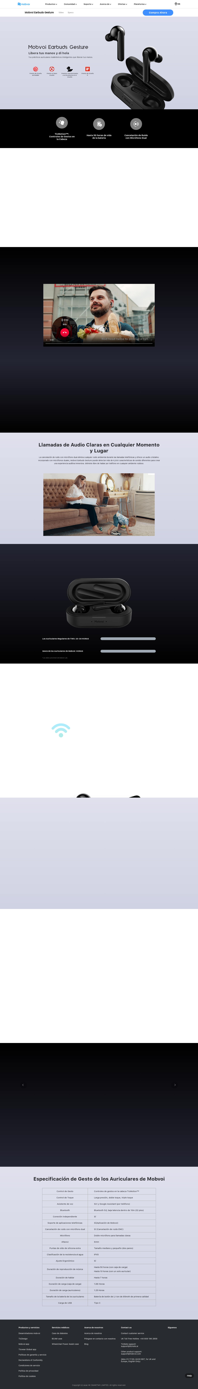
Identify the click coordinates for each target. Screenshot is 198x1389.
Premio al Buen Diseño (52, 74)
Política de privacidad (28, 1371)
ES (179, 4)
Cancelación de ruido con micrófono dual (65, 1229)
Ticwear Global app (27, 1349)
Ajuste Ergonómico (65, 1261)
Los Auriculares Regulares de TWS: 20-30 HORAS (65, 639)
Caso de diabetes (60, 1333)
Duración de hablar (65, 1277)
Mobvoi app (24, 1344)
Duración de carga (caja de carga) (65, 1284)
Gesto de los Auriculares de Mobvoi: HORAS (62, 651)
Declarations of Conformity (31, 1360)
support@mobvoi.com (131, 1354)
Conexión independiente (65, 1216)
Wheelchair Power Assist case (65, 1344)
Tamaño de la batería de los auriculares (65, 1296)
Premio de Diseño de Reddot (36, 74)
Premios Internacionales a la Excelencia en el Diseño (69, 75)
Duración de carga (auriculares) (65, 1290)
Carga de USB (65, 1303)
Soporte (87, 4)
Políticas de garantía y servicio (32, 1355)
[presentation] (23, 1084)
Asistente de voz (65, 1204)
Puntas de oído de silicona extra (65, 1248)
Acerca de (104, 4)
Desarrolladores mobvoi (29, 1333)
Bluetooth (65, 1210)
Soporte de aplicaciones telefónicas (65, 1223)
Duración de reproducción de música (65, 1269)
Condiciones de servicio (29, 1365)
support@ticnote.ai (129, 1346)
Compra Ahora (158, 12)
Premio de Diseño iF (88, 74)
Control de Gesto (65, 1191)
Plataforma (139, 4)
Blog (86, 1344)
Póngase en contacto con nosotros (100, 1339)
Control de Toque (65, 1197)
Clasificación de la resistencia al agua (65, 1254)
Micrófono (65, 1235)
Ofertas (121, 4)
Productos (50, 4)
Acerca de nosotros (93, 1333)
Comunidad (69, 4)
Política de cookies (27, 1376)
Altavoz (65, 1242)
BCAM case (57, 1339)
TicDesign (23, 1339)
